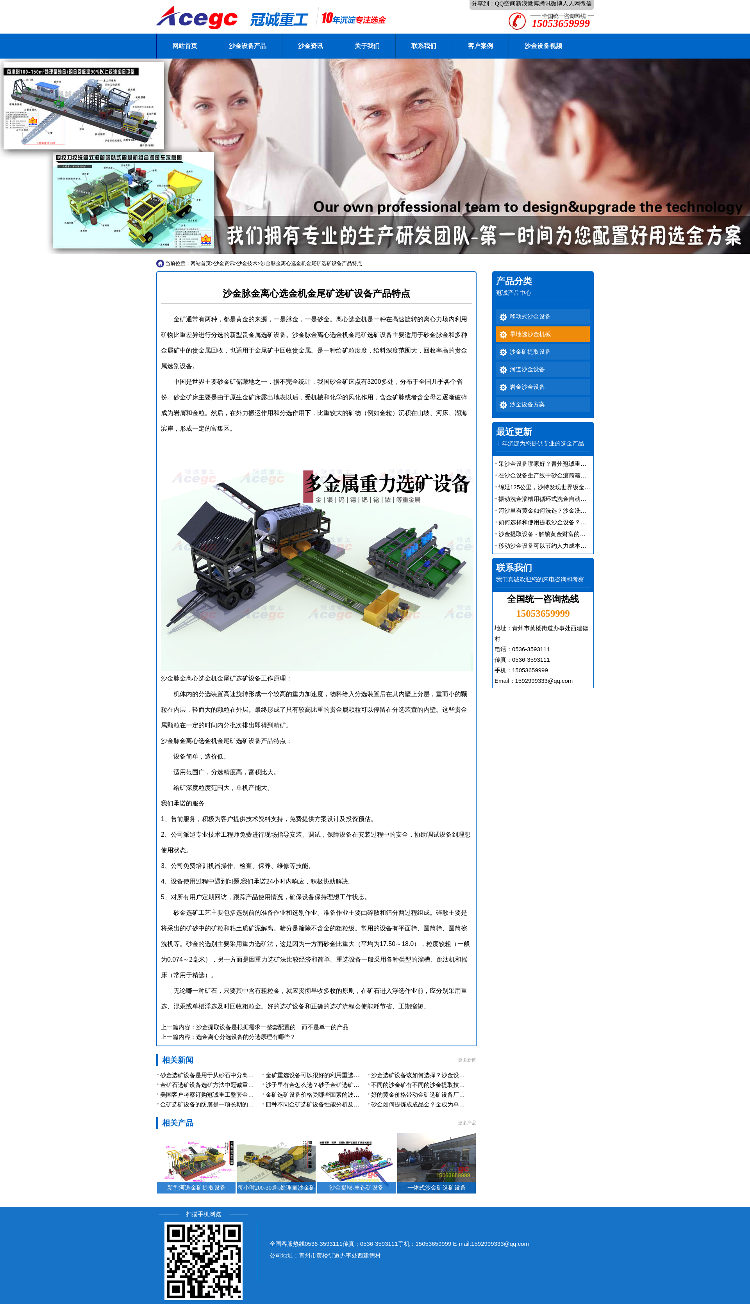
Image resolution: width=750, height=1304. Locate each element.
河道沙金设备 (527, 369)
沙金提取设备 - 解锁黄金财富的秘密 (544, 534)
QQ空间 (505, 3)
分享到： (483, 3)
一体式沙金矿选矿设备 (436, 1188)
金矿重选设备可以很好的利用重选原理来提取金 (327, 1075)
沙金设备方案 (527, 404)
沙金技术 (247, 263)
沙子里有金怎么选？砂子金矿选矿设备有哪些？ (327, 1084)
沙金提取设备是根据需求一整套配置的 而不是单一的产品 (272, 1027)
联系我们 (423, 46)
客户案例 (480, 46)
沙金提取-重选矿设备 (356, 1188)
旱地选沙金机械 (530, 334)
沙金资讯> (226, 263)
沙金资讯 (310, 46)
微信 (586, 3)
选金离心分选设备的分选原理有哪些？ (246, 1036)
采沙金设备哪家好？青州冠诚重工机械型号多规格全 (565, 463)
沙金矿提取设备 (530, 352)
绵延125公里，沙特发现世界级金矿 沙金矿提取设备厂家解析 (577, 487)
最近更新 (514, 432)
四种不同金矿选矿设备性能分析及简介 (315, 1104)
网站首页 (184, 46)
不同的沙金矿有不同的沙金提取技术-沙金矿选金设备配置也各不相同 (460, 1084)
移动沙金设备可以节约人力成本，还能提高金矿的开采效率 (574, 545)
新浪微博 (527, 3)
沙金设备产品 (247, 46)
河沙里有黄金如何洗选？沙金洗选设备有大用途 (559, 510)
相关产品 (177, 1123)
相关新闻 (177, 1060)
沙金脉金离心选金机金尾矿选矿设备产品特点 (311, 263)
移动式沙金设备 (530, 317)
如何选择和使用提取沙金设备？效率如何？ (554, 522)
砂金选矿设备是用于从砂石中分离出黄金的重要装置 (227, 1075)
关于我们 (367, 46)
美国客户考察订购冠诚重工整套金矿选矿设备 (218, 1094)
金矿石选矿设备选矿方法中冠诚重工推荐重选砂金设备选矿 (236, 1084)
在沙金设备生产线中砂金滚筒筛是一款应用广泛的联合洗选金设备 (583, 475)
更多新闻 (467, 1060)
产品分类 (514, 281)
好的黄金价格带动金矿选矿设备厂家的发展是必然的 (438, 1094)
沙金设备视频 (543, 46)
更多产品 (467, 1123)
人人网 (571, 3)
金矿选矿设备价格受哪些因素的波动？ (315, 1094)
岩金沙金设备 (527, 387)
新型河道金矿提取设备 (196, 1188)
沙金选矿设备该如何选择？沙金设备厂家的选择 (432, 1075)
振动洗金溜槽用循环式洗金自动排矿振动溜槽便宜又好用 (571, 498)
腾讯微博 (550, 3)
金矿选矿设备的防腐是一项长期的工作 (210, 1104)
